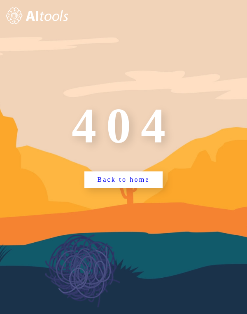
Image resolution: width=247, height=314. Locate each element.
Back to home (123, 179)
